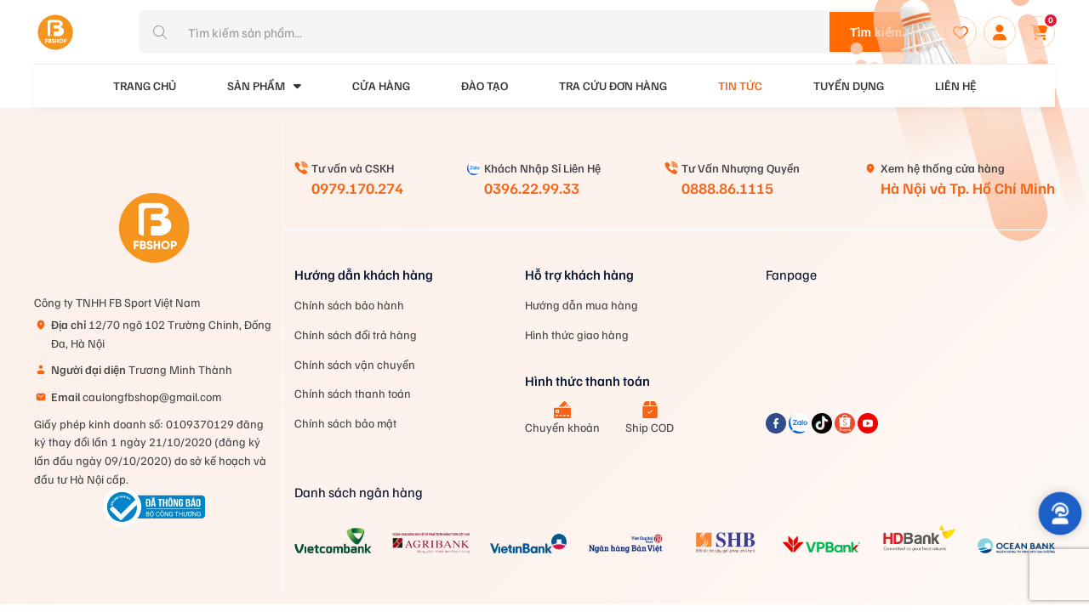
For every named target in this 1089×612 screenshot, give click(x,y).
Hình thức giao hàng (577, 334)
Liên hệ (956, 85)
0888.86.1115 (727, 187)
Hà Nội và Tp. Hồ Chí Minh (968, 187)
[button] (1060, 513)
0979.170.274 (357, 187)
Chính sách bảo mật (345, 423)
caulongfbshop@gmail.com (136, 396)
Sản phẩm (264, 85)
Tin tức (740, 85)
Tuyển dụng (848, 85)
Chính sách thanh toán (352, 393)
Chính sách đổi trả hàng (355, 334)
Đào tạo (484, 85)
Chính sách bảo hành (349, 305)
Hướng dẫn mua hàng (581, 305)
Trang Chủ (144, 85)
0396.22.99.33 (531, 187)
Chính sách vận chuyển (354, 364)
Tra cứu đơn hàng (613, 85)
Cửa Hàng (381, 85)
